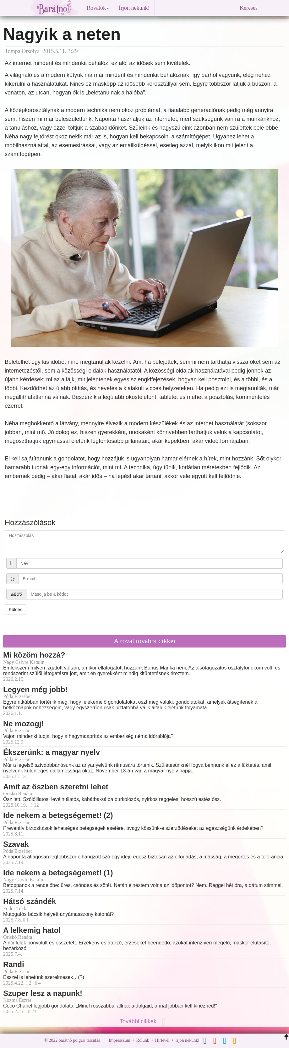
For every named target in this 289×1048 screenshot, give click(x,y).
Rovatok (98, 8)
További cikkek (144, 1021)
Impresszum (119, 1040)
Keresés (249, 8)
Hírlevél (162, 1040)
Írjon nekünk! (134, 8)
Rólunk (142, 1040)
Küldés (15, 609)
